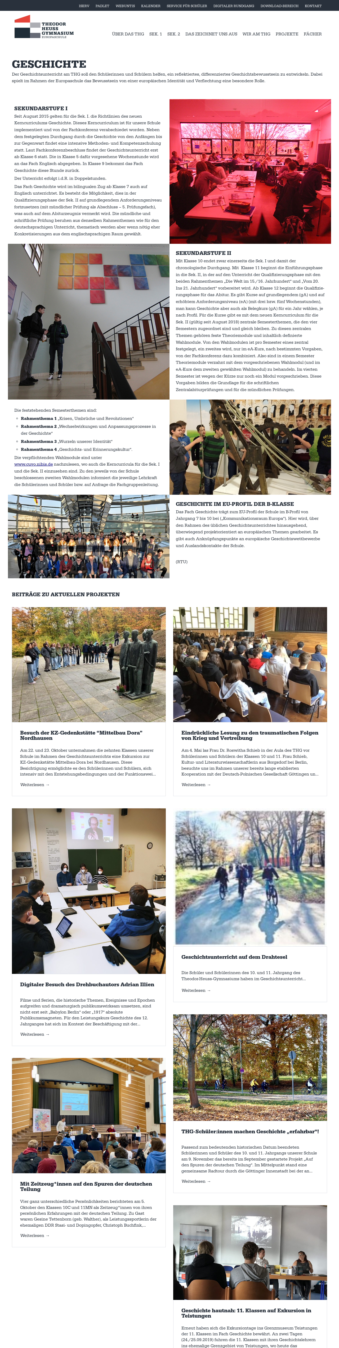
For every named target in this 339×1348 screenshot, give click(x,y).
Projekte (287, 34)
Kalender (150, 6)
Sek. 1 (155, 34)
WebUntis (125, 6)
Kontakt (313, 6)
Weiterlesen (32, 784)
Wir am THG (256, 34)
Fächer (313, 34)
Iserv (84, 6)
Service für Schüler (187, 6)
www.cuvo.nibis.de (33, 464)
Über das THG (128, 34)
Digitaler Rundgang (233, 6)
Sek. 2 (173, 34)
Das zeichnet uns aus (211, 34)
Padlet (102, 6)
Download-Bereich (279, 6)
